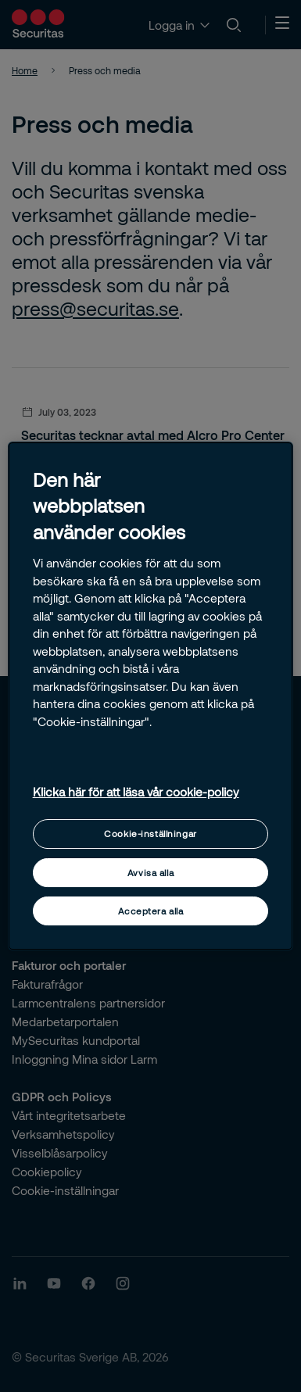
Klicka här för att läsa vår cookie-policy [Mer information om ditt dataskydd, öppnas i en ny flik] (136, 792)
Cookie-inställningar (150, 833)
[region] (151, 696)
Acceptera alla (151, 911)
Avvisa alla (150, 873)
